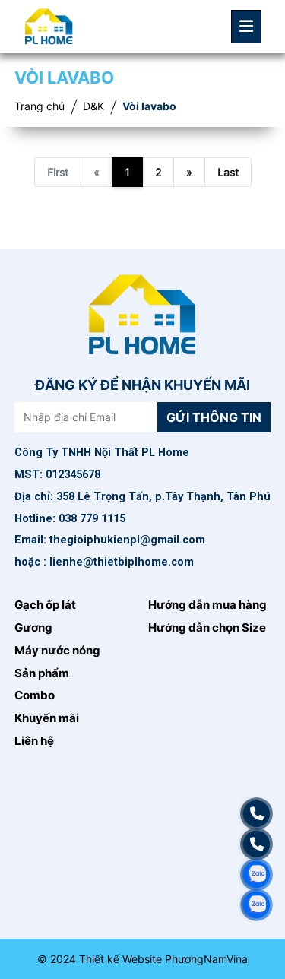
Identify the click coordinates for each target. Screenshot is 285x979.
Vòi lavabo (149, 106)
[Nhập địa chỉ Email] (86, 417)
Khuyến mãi (46, 718)
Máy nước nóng (57, 650)
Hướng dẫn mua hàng (207, 605)
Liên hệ (34, 741)
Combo (34, 695)
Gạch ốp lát (45, 605)
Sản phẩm (41, 673)
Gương (33, 628)
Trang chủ (39, 106)
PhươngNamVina (206, 958)
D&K (93, 106)
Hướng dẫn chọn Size (207, 628)
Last (228, 172)
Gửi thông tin (213, 417)
